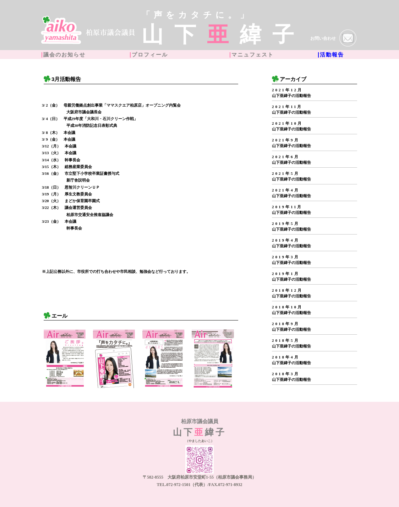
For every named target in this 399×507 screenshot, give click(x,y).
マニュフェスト (252, 55)
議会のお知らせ (64, 55)
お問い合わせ (333, 39)
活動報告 (332, 55)
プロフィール (150, 55)
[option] (65, 358)
